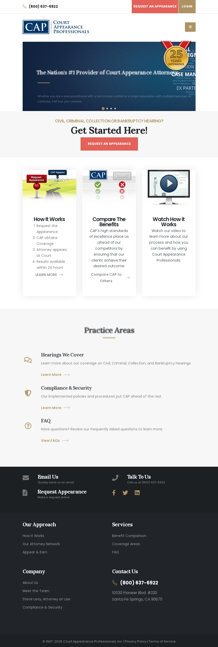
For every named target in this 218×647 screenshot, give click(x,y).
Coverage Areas (126, 543)
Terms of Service (162, 640)
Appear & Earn (35, 551)
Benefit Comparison (129, 535)
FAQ (115, 551)
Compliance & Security (42, 605)
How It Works (33, 535)
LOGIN (187, 6)
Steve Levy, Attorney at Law (46, 597)
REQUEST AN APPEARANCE (109, 144)
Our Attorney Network (41, 543)
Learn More (55, 385)
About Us (30, 581)
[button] (103, 109)
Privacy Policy (135, 640)
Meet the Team (36, 589)
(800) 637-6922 (139, 582)
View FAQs (55, 451)
